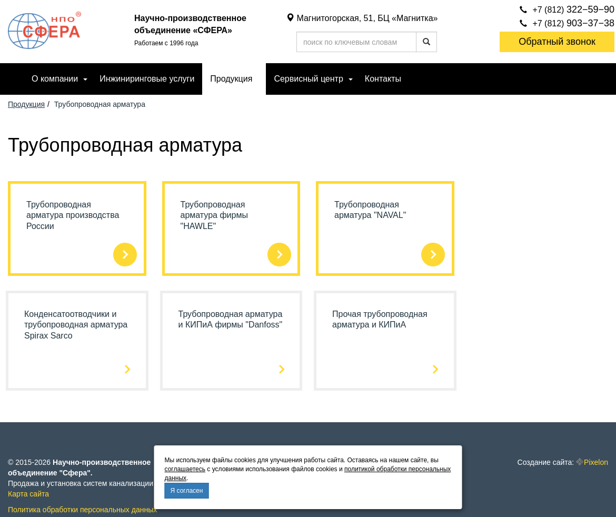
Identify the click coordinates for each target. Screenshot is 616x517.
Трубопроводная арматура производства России (72, 215)
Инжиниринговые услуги (147, 78)
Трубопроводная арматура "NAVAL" (370, 210)
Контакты (383, 78)
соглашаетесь (185, 469)
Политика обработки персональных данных (82, 509)
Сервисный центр (308, 78)
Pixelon (596, 462)
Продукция (231, 78)
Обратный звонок (557, 41)
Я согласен (187, 490)
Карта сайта (28, 494)
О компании (55, 78)
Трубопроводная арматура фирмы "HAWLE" (214, 215)
